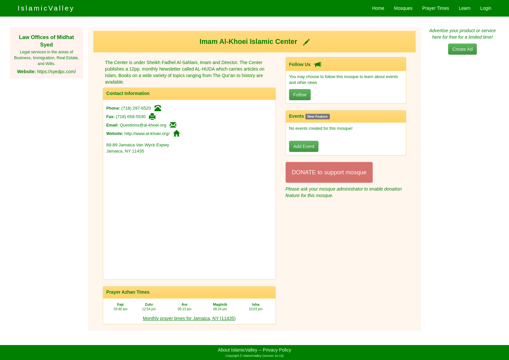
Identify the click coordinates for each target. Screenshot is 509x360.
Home (378, 8)
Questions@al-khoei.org (143, 125)
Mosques (403, 8)
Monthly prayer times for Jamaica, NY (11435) (189, 318)
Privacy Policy (277, 350)
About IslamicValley (237, 350)
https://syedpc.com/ (56, 71)
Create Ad (462, 49)
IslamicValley (46, 8)
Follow (299, 94)
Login (485, 8)
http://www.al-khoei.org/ (147, 133)
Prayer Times (435, 8)
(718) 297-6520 (136, 108)
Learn (465, 8)
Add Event (304, 146)
